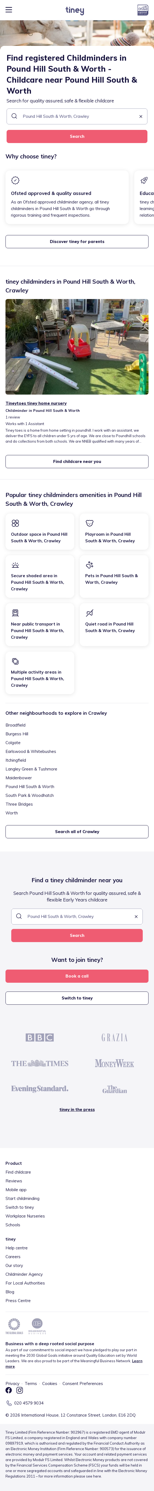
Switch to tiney (77, 998)
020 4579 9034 (29, 1403)
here (97, 1476)
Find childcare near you (77, 461)
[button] (141, 116)
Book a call (77, 976)
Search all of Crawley (77, 831)
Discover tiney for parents (77, 241)
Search (77, 136)
